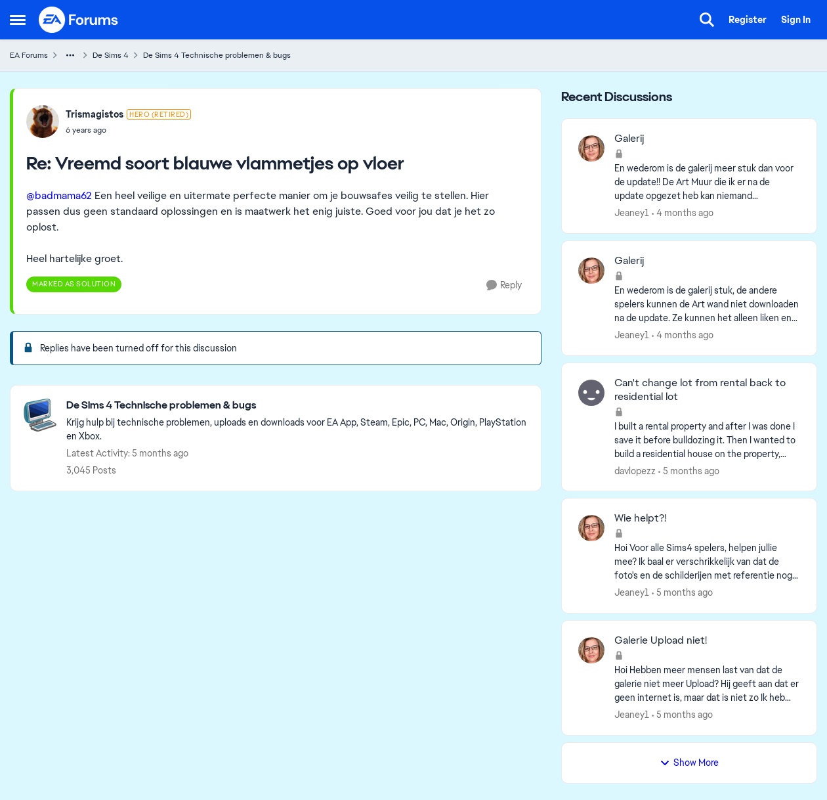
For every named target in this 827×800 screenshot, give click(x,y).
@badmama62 (59, 195)
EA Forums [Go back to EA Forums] (29, 55)
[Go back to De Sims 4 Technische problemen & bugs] (297, 405)
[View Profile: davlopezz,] (591, 393)
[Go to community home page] (79, 20)
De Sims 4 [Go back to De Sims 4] (111, 55)
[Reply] (504, 285)
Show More (689, 762)
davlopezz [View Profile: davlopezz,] (635, 470)
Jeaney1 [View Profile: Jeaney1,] (631, 213)
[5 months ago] (688, 471)
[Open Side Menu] (17, 20)
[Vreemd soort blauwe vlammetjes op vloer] (128, 130)
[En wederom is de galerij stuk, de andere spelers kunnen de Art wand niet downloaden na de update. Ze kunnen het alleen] (707, 304)
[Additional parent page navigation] (70, 55)
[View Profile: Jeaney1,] (591, 148)
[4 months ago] (682, 213)
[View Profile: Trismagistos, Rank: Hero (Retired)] (42, 121)
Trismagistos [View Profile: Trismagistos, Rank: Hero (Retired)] (94, 114)
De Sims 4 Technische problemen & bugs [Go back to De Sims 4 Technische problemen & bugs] (217, 55)
